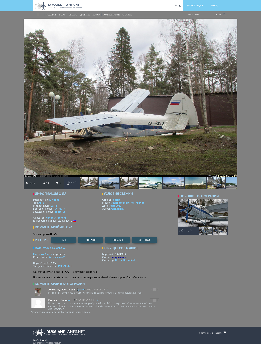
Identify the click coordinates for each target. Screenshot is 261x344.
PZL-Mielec (65, 265)
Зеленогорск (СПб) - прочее (127, 202)
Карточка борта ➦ (50, 248)
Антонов (54, 199)
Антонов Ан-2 (56, 257)
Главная (51, 14)
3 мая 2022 (115, 205)
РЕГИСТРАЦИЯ (195, 5)
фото (62, 14)
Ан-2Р (54, 205)
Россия (116, 199)
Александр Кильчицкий (62, 289)
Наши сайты (194, 14)
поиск (96, 14)
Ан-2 (41, 202)
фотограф (144, 240)
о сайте (127, 14)
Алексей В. (117, 208)
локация (118, 240)
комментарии (111, 14)
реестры (72, 14)
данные (85, 14)
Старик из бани (57, 299)
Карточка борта (42, 254)
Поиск (220, 14)
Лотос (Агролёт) (56, 217)
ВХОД (214, 5)
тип (64, 240)
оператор (91, 240)
